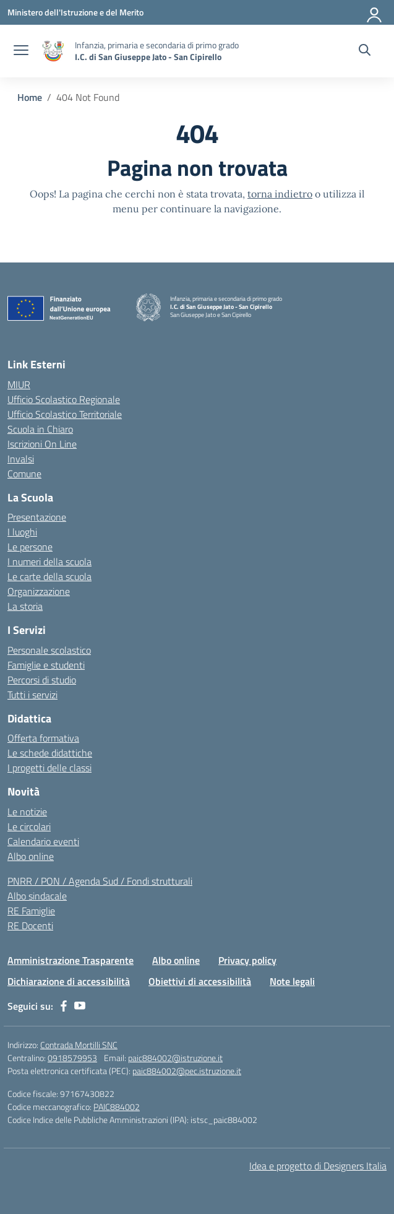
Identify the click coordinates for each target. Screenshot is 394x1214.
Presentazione (36, 516)
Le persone (30, 546)
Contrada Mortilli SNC (79, 1044)
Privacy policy (247, 960)
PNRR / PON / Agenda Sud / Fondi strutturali (99, 881)
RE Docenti (30, 925)
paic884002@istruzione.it (175, 1057)
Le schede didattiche (49, 752)
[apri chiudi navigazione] (21, 51)
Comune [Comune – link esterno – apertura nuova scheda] (24, 473)
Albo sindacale (37, 895)
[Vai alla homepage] (53, 51)
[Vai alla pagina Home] (29, 97)
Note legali (292, 981)
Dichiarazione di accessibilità (68, 981)
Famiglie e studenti (46, 664)
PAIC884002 (116, 1106)
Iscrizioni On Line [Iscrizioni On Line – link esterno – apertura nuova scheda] (42, 443)
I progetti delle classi (49, 767)
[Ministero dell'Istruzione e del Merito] (75, 12)
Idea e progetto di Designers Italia (318, 1165)
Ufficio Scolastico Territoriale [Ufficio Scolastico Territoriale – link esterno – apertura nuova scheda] (64, 414)
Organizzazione (38, 591)
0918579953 (72, 1057)
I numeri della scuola (49, 561)
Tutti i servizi (32, 694)
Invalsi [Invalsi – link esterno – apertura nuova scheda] (20, 458)
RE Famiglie (31, 910)
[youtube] (79, 1006)
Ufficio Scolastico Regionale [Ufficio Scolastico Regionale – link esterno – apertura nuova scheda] (63, 399)
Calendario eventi (43, 841)
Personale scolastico (49, 650)
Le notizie (27, 811)
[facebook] (63, 1006)
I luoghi (22, 531)
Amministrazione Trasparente (70, 960)
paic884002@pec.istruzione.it (186, 1070)
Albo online (30, 856)
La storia (25, 606)
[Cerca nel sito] (364, 51)
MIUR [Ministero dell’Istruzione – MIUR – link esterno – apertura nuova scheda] (18, 384)
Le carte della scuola (49, 576)
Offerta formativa (43, 738)
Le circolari (29, 826)
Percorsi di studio (41, 679)
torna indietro (279, 194)
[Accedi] (375, 12)
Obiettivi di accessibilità (199, 981)
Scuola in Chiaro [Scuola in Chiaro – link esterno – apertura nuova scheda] (40, 429)
